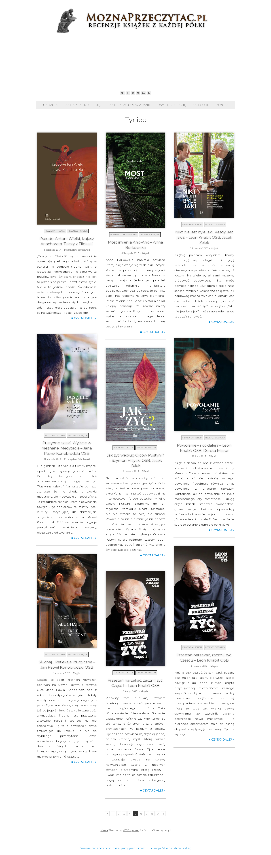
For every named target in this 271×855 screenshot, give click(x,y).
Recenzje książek (78, 231)
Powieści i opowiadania (123, 234)
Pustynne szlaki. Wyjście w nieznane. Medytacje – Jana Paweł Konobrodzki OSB (67, 448)
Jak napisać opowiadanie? (130, 105)
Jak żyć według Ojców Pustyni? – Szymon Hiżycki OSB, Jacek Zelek (135, 460)
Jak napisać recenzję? (82, 105)
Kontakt (223, 105)
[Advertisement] (135, 61)
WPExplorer (131, 830)
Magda (214, 666)
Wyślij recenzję (172, 105)
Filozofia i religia (55, 231)
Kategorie (201, 105)
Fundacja (49, 105)
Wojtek (146, 253)
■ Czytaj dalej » (83, 318)
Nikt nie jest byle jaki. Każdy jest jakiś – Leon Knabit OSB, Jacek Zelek (204, 237)
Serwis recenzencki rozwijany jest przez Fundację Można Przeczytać (135, 848)
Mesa (104, 830)
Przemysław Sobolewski (77, 249)
